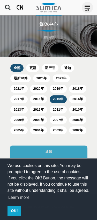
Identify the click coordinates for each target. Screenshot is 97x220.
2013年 (19, 109)
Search (7, 7)
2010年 (77, 109)
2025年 (41, 78)
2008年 (38, 120)
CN (20, 7)
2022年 (61, 78)
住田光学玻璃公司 (49, 8)
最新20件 (20, 78)
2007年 (58, 120)
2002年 (77, 130)
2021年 (19, 88)
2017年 (19, 99)
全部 (17, 68)
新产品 (50, 68)
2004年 (38, 130)
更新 (32, 68)
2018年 (77, 88)
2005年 (19, 130)
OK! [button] (14, 211)
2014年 (77, 99)
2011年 (58, 109)
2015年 (58, 99)
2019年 (58, 88)
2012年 (38, 109)
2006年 (77, 120)
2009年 (19, 120)
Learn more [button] (18, 197)
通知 (67, 68)
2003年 (58, 130)
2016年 (38, 99)
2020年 (38, 88)
